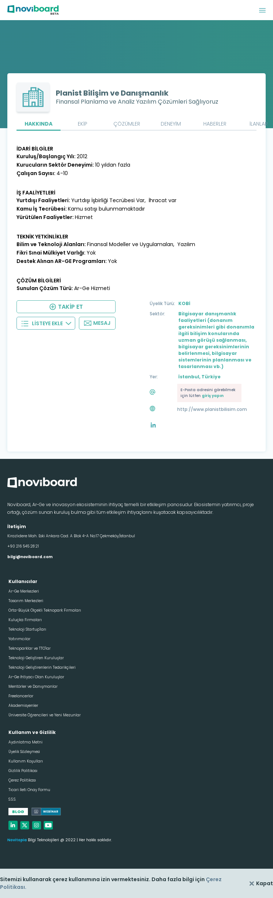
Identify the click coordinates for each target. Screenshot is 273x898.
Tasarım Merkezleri (25, 601)
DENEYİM (171, 123)
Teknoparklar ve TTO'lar (29, 648)
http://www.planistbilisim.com (212, 409)
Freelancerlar (20, 696)
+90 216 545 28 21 (23, 546)
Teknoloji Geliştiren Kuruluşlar (36, 658)
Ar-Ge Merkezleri (23, 591)
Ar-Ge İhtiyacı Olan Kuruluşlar (36, 677)
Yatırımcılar (19, 639)
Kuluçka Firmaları (25, 620)
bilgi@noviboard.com (29, 557)
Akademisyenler (23, 705)
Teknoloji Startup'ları (27, 629)
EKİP (82, 123)
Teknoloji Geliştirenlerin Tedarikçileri (42, 667)
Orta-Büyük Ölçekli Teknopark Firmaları (44, 610)
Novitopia (17, 840)
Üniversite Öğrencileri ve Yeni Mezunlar (44, 715)
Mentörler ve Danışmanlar (33, 686)
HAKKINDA (38, 123)
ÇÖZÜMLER (126, 123)
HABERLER (214, 123)
